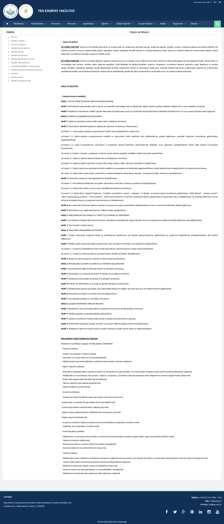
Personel (57, 26)
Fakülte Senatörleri (19, 57)
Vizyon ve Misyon (18, 47)
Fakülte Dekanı (17, 54)
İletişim (195, 26)
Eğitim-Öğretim (124, 26)
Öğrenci (106, 26)
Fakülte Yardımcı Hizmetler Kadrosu (26, 72)
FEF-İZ (14, 39)
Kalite (164, 26)
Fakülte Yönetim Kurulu (21, 83)
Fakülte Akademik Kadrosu (23, 61)
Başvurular (179, 26)
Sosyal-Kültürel (147, 26)
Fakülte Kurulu (17, 79)
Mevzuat (73, 26)
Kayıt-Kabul (90, 26)
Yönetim (14, 76)
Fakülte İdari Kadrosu (20, 65)
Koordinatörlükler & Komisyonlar (25, 68)
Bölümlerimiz (39, 26)
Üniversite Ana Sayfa (202, 2)
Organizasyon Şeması (20, 50)
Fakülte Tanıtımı (18, 43)
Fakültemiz (20, 26)
